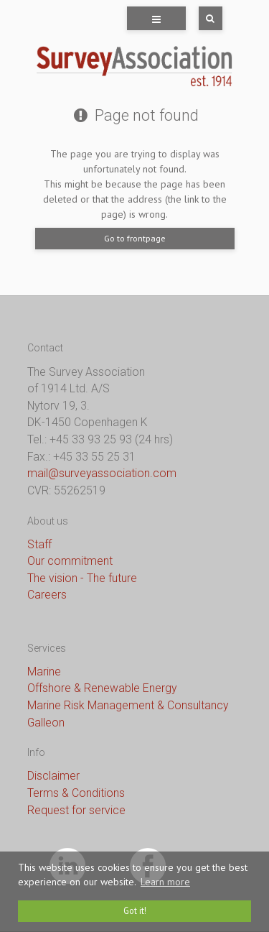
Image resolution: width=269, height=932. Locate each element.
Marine (44, 671)
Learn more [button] (165, 881)
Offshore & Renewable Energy (101, 688)
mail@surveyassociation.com (101, 473)
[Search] (200, 18)
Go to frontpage (135, 238)
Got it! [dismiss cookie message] (134, 910)
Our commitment (70, 561)
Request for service (76, 810)
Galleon (46, 722)
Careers (47, 594)
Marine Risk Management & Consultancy (127, 705)
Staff (39, 544)
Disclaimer (53, 776)
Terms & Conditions (76, 793)
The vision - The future (82, 578)
